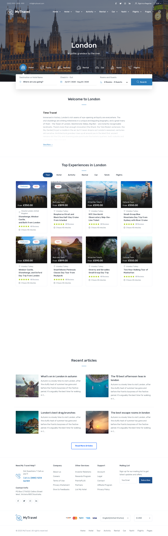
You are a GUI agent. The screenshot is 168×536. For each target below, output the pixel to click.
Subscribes (145, 480)
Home (55, 12)
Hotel (66, 12)
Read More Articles (84, 446)
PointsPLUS (80, 481)
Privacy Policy (103, 489)
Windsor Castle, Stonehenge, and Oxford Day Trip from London (30, 273)
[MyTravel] (18, 11)
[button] (158, 3)
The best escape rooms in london (130, 412)
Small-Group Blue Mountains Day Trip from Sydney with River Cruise (136, 217)
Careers (56, 476)
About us (57, 472)
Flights (136, 12)
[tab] (26, 67)
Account (101, 472)
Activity (89, 12)
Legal (99, 476)
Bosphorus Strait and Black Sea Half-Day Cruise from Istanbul (66, 217)
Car (113, 12)
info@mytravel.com (37, 4)
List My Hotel (81, 489)
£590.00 (95, 260)
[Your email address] (128, 480)
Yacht (123, 12)
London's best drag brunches (58, 412)
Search (142, 81)
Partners (79, 485)
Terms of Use (59, 481)
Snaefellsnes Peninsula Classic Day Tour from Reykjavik (65, 273)
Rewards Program (83, 476)
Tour (77, 12)
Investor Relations (83, 472)
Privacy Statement (61, 485)
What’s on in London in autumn (59, 376)
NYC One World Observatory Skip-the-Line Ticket (99, 217)
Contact (101, 481)
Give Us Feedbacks (61, 489)
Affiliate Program (104, 485)
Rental (102, 12)
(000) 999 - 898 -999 (15, 4)
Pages (148, 12)
